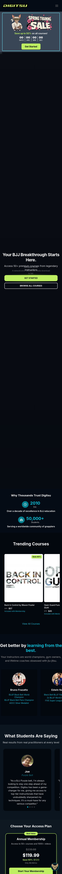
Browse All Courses (31, 286)
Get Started (31, 46)
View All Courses (31, 623)
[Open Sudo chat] (55, 867)
